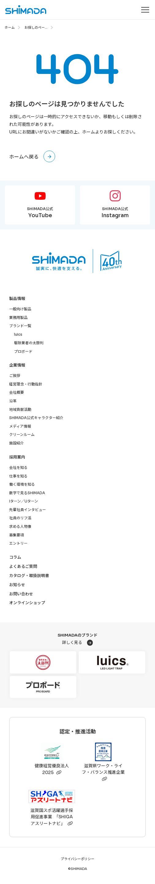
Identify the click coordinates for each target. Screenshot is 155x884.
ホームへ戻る (24, 157)
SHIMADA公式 (40, 213)
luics (18, 334)
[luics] (112, 662)
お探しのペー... (36, 27)
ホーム (10, 27)
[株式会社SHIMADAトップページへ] (23, 9)
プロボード (23, 351)
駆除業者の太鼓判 (28, 343)
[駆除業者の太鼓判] (43, 662)
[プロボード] (43, 687)
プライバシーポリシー (77, 859)
